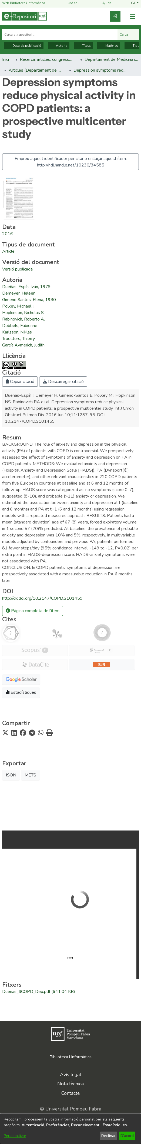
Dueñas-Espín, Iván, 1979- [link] (27, 287)
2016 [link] (7, 234)
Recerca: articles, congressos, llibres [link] (47, 59)
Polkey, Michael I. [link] (18, 306)
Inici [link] (5, 59)
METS (30, 775)
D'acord (127, 1135)
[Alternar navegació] (132, 16)
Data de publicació (23, 46)
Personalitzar (15, 1135)
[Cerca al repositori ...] (60, 34)
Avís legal (70, 1074)
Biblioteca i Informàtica (70, 1057)
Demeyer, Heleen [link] (18, 293)
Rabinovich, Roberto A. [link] (23, 319)
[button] (135, 3)
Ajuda (104, 3)
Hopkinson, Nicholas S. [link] (23, 313)
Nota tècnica (70, 1083)
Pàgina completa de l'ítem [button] (32, 611)
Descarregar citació (63, 382)
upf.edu (70, 3)
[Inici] (24, 16)
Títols (83, 46)
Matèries (108, 46)
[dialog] (70, 1129)
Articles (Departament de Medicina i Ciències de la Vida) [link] (36, 70)
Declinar (108, 1135)
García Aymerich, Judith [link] (23, 345)
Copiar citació (20, 382)
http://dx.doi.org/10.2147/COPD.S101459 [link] (42, 598)
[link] (115, 16)
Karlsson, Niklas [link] (17, 332)
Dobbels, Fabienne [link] (19, 326)
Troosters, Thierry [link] (18, 339)
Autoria (58, 46)
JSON (11, 775)
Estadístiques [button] (21, 692)
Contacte (70, 1093)
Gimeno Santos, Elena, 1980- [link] (30, 300)
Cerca (128, 34)
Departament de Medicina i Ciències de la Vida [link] (112, 59)
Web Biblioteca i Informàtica (23, 3)
